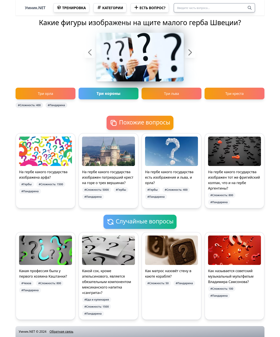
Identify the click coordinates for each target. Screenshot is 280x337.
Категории (110, 7)
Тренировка (71, 7)
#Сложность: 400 (29, 105)
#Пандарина (56, 105)
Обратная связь (61, 331)
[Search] (249, 7)
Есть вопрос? (149, 7)
